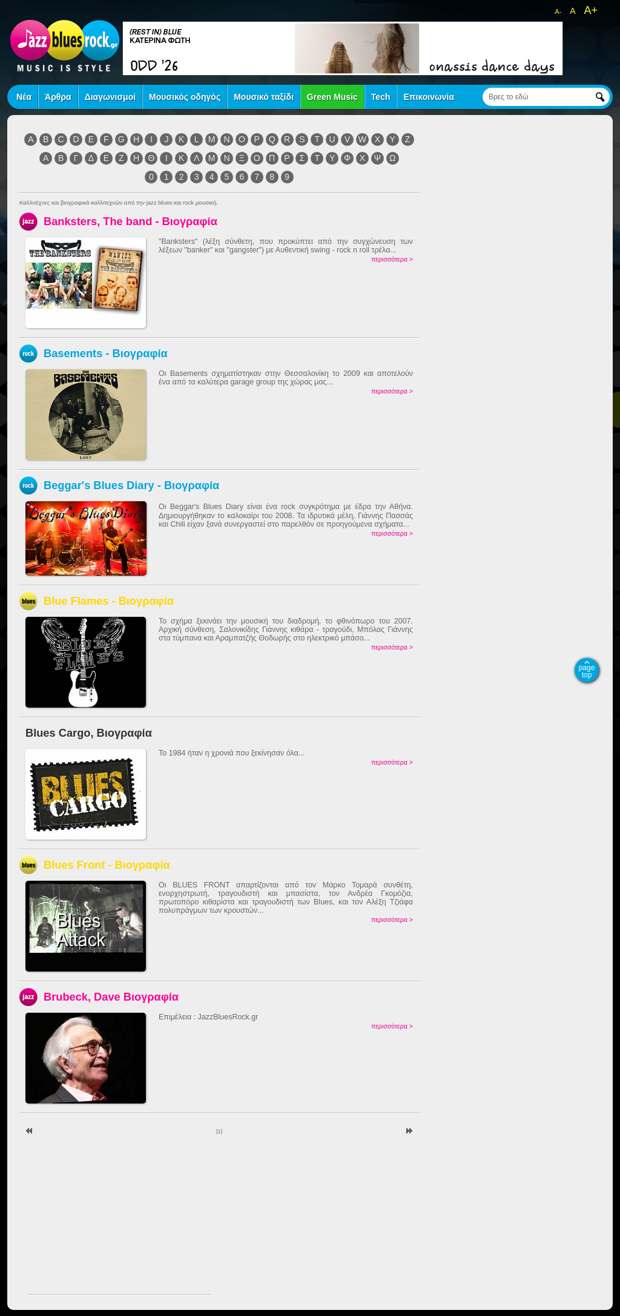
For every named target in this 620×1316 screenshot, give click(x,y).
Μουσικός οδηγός (184, 97)
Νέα (23, 97)
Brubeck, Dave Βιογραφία (111, 996)
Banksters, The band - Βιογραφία (130, 221)
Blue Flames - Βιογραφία (109, 600)
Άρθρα (58, 97)
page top (587, 671)
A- (558, 11)
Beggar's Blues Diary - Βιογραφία (131, 485)
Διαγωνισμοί (110, 97)
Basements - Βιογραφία (106, 353)
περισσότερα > (392, 259)
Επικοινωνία (428, 97)
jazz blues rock (64, 45)
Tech (381, 97)
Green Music (332, 97)
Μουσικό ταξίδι (264, 97)
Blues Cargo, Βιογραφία (88, 732)
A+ (591, 10)
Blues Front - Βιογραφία (107, 864)
